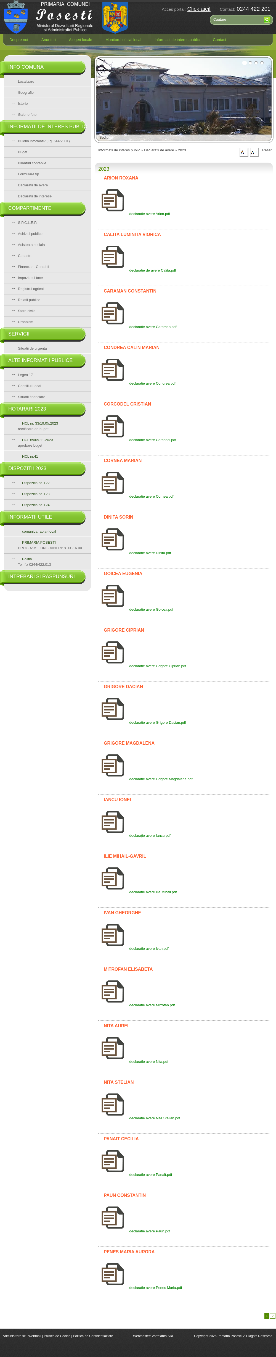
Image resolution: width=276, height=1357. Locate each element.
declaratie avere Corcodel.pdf (137, 440)
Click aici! (198, 9)
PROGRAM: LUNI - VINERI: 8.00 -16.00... (51, 545)
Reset (267, 150)
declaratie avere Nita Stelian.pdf (139, 1118)
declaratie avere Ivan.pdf (133, 948)
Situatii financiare (31, 397)
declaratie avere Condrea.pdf (137, 383)
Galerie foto (27, 114)
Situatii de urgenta (32, 348)
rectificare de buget (38, 426)
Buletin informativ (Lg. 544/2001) (44, 141)
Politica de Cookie (57, 1336)
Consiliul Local (29, 386)
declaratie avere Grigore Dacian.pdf (142, 722)
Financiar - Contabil (33, 267)
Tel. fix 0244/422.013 (34, 562)
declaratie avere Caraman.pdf (137, 327)
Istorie (23, 103)
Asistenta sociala (31, 245)
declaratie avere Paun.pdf (134, 1231)
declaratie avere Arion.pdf (134, 214)
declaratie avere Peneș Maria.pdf (140, 1288)
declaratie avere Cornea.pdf (136, 496)
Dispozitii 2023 (27, 468)
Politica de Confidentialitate (93, 1336)
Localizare (26, 81)
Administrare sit (14, 1336)
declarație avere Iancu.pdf (134, 835)
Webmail (34, 1336)
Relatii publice (29, 300)
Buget (22, 152)
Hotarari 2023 (27, 409)
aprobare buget (35, 442)
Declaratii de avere (33, 185)
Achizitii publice (30, 234)
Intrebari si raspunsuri (41, 576)
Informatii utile (30, 517)
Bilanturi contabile (32, 163)
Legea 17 (25, 375)
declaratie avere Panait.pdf (135, 1175)
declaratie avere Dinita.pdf (134, 553)
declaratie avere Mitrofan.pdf (136, 1005)
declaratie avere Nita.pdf (133, 1062)
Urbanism (25, 322)
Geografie (26, 92)
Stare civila (27, 311)
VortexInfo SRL (163, 1336)
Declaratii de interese (35, 196)
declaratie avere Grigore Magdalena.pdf (145, 779)
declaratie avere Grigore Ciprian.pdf (142, 666)
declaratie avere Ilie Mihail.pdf (137, 892)
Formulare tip (28, 174)
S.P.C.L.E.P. (27, 223)
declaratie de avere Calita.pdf (137, 270)
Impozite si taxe (30, 278)
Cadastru (25, 256)
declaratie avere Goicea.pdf (135, 609)
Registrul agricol (31, 289)
